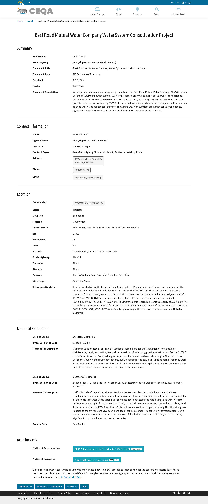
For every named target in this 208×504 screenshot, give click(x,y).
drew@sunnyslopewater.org (88, 177)
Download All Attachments (49, 486)
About (118, 11)
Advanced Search (178, 11)
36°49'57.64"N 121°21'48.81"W (89, 203)
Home (20, 21)
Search (157, 11)
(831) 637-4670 (82, 170)
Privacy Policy (64, 493)
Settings (186, 2)
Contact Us (174, 2)
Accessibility (82, 493)
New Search (72, 486)
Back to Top (23, 493)
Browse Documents (120, 493)
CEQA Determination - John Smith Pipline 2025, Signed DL (108, 449)
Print (84, 486)
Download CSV (25, 486)
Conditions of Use (43, 493)
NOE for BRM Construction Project (97, 460)
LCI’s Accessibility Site (69, 477)
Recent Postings (97, 11)
